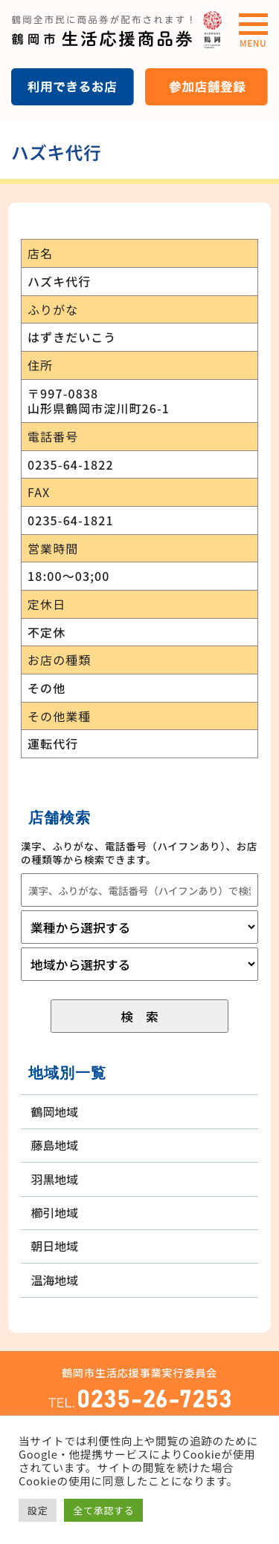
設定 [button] (38, 1510)
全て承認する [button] (103, 1510)
